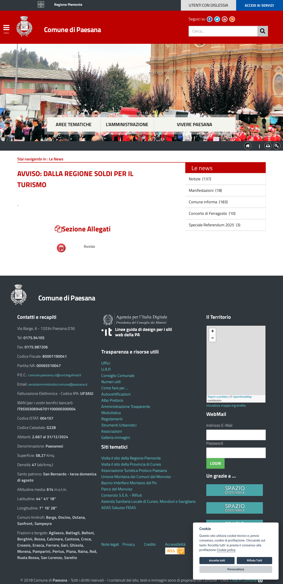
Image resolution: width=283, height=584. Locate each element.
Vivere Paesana (194, 124)
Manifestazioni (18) (205, 190)
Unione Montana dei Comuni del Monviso (136, 477)
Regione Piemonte (68, 4)
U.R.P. (106, 369)
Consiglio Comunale (117, 375)
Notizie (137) (199, 179)
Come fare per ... (114, 388)
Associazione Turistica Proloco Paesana (134, 470)
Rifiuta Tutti (254, 560)
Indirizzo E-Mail (219, 425)
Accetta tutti (217, 560)
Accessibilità (175, 544)
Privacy (128, 544)
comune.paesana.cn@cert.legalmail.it (54, 375)
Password (214, 443)
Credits (150, 544)
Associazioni (111, 431)
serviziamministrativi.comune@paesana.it (57, 384)
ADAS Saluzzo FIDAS (118, 508)
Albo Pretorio (112, 400)
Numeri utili (111, 382)
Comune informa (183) (208, 202)
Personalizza (236, 569)
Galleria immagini (115, 437)
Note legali (110, 544)
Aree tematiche (74, 124)
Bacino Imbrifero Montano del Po (129, 483)
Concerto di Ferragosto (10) (211, 213)
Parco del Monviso (116, 489)
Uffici (105, 363)
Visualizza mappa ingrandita (226, 405)
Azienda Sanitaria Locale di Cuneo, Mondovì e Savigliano (148, 501)
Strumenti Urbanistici (119, 425)
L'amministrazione (127, 124)
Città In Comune (243, 580)
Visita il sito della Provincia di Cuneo (131, 464)
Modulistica (111, 413)
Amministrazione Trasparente (125, 406)
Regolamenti (111, 419)
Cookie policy (226, 550)
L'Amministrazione (138, 145)
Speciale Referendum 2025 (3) (214, 225)
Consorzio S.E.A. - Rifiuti (121, 495)
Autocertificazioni (116, 394)
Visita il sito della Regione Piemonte (131, 458)
